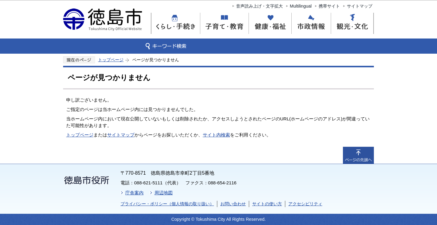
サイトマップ (359, 6)
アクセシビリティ (305, 203)
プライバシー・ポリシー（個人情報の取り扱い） (167, 203)
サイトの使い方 (267, 203)
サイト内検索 (216, 134)
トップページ (111, 59)
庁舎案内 (134, 192)
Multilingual (301, 6)
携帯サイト (329, 6)
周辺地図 (163, 192)
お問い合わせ (233, 203)
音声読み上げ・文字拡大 (259, 6)
